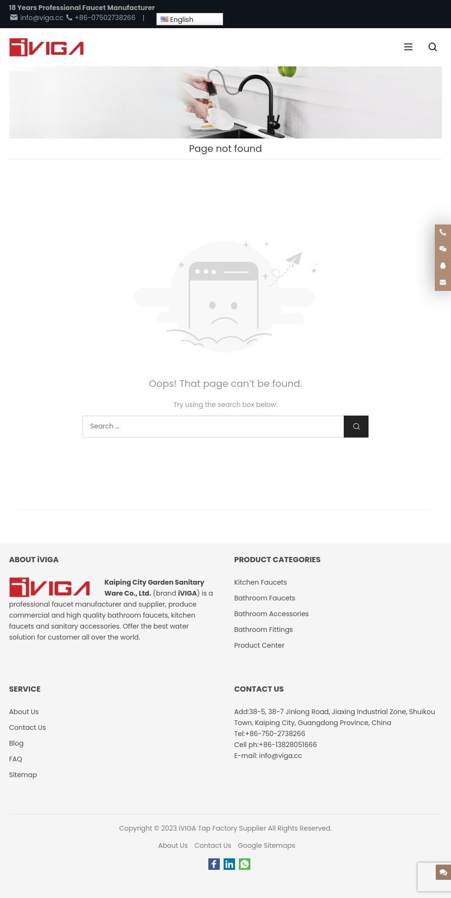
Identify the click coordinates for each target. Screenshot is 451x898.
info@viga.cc (36, 17)
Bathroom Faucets (264, 598)
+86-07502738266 (100, 17)
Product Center (259, 645)
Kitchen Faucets (260, 582)
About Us (173, 845)
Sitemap (23, 775)
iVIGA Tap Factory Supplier (222, 828)
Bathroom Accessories (271, 614)
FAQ (15, 759)
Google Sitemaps (266, 845)
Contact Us (213, 845)
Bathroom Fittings (263, 629)
